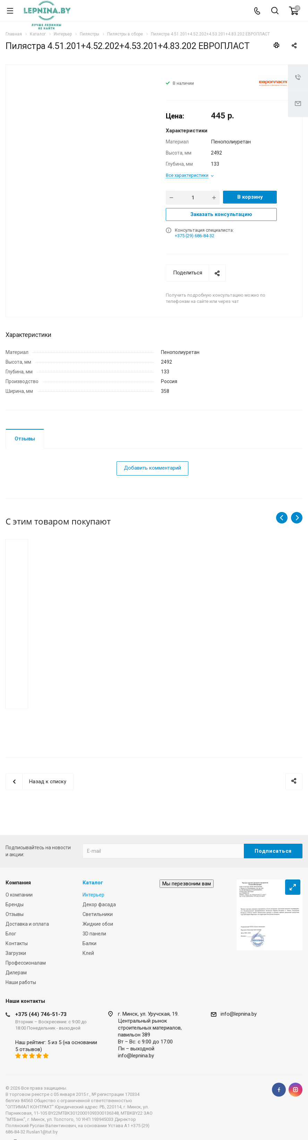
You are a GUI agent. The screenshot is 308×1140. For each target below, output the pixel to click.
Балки (89, 943)
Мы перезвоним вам (186, 884)
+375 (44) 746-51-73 (41, 1014)
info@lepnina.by (136, 1055)
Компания (18, 882)
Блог (11, 933)
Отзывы (25, 439)
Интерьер (93, 895)
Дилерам (16, 972)
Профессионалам (26, 963)
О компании (19, 895)
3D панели (94, 933)
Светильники (98, 914)
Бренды (15, 904)
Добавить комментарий (152, 468)
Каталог (93, 882)
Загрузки (16, 953)
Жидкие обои (98, 924)
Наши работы (21, 982)
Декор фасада (99, 904)
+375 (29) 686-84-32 (194, 235)
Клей (88, 953)
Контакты (17, 943)
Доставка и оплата (27, 924)
